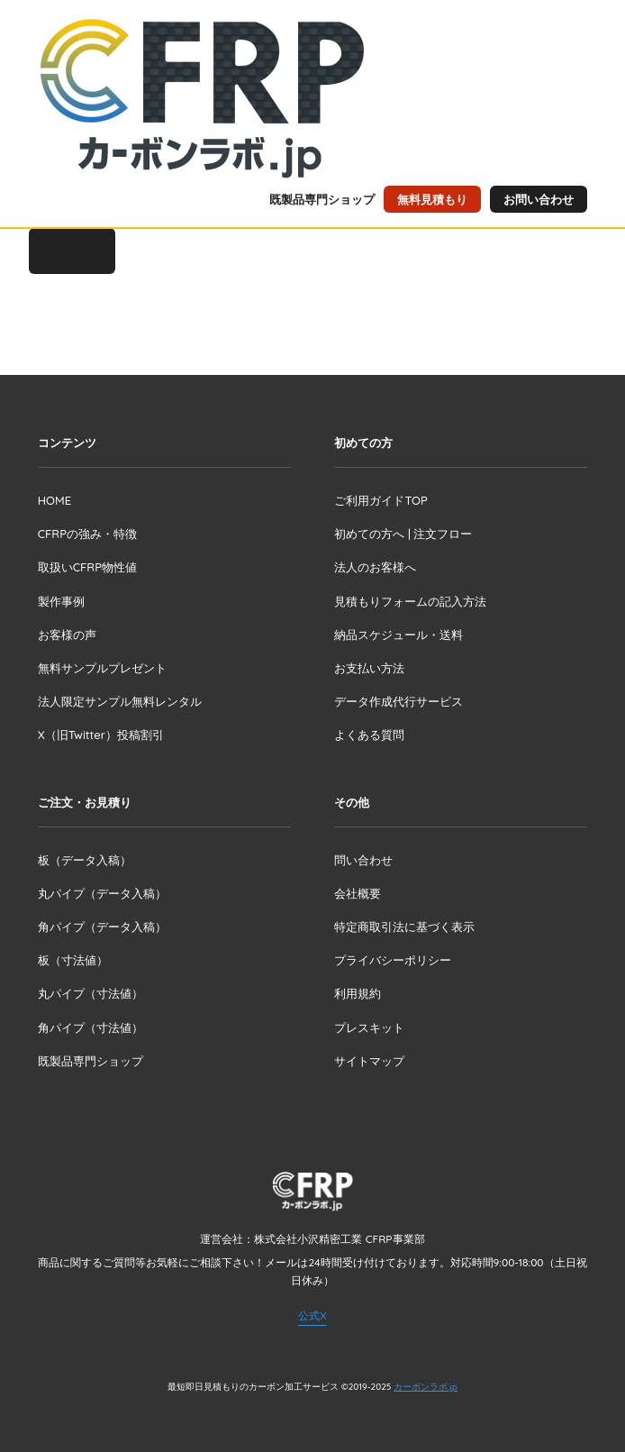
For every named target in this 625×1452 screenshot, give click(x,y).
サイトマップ (369, 1061)
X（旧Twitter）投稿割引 (101, 734)
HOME (54, 500)
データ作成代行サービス (398, 701)
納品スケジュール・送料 (398, 634)
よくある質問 (369, 734)
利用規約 (357, 993)
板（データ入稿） (84, 860)
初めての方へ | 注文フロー (403, 533)
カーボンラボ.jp (425, 1387)
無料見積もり (432, 199)
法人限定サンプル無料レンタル (120, 701)
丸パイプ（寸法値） (90, 993)
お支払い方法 (369, 668)
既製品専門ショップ (322, 199)
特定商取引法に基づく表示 (404, 926)
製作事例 (61, 601)
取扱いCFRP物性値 (87, 567)
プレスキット (369, 1027)
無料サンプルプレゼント (102, 668)
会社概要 (357, 893)
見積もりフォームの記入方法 (410, 601)
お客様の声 (67, 634)
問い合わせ (363, 860)
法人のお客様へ (375, 567)
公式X (312, 1315)
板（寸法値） (73, 960)
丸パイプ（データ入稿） (102, 893)
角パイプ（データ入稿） (102, 926)
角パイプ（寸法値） (90, 1027)
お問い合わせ (538, 199)
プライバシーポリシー (392, 960)
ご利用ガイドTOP (380, 500)
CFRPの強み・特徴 (87, 533)
